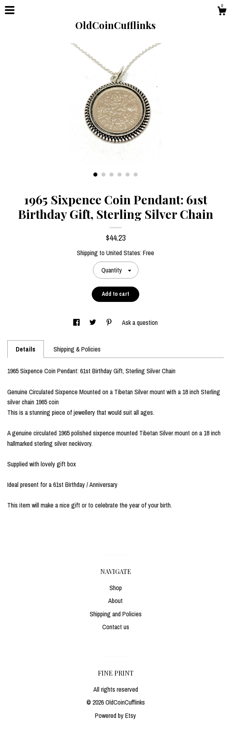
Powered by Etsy (115, 715)
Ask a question (140, 322)
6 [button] (136, 175)
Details (25, 349)
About (115, 600)
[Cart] (221, 12)
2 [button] (103, 175)
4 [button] (120, 175)
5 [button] (128, 175)
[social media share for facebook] (77, 322)
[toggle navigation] (9, 10)
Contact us (115, 626)
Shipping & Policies (77, 349)
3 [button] (111, 175)
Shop (115, 587)
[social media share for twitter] (93, 322)
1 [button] (95, 175)
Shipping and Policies (116, 613)
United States (123, 252)
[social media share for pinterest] (110, 322)
